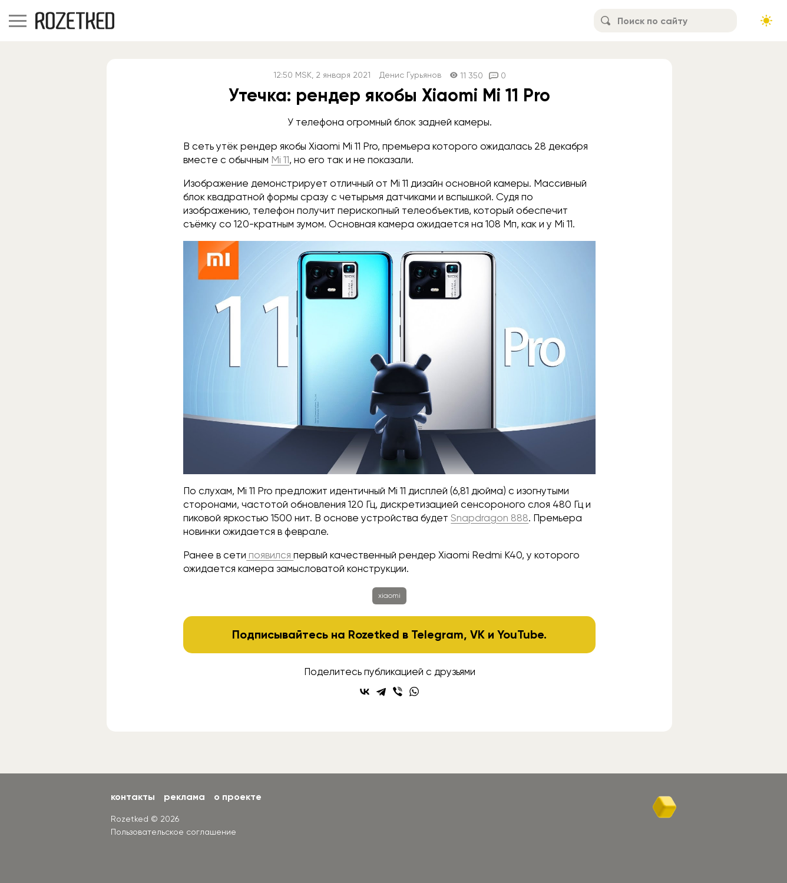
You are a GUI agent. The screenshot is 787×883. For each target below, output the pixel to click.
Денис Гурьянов (410, 75)
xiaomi (389, 595)
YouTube (520, 634)
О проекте (238, 796)
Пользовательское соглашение (173, 831)
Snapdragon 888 (489, 518)
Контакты (133, 796)
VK (477, 634)
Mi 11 (280, 160)
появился (269, 555)
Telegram (437, 634)
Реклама (184, 796)
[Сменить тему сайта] (766, 20)
